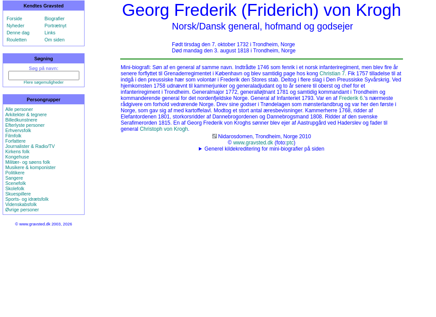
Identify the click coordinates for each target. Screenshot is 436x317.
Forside (14, 18)
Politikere (15, 172)
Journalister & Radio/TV (30, 146)
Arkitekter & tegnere (26, 114)
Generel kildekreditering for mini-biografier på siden (264, 149)
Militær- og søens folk (27, 162)
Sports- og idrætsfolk (26, 199)
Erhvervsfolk (18, 130)
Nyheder (15, 25)
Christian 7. (333, 73)
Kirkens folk (17, 151)
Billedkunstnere (21, 119)
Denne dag (18, 32)
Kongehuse (17, 156)
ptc (290, 143)
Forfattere (15, 141)
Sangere (14, 178)
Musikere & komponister (30, 167)
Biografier (54, 18)
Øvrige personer (22, 209)
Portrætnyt (55, 25)
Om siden (54, 39)
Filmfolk (13, 135)
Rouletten (17, 39)
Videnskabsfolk (21, 204)
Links (49, 32)
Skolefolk (14, 188)
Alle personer (19, 109)
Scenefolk (15, 183)
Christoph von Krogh (164, 129)
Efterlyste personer (24, 125)
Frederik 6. (351, 98)
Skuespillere (18, 193)
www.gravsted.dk (253, 143)
